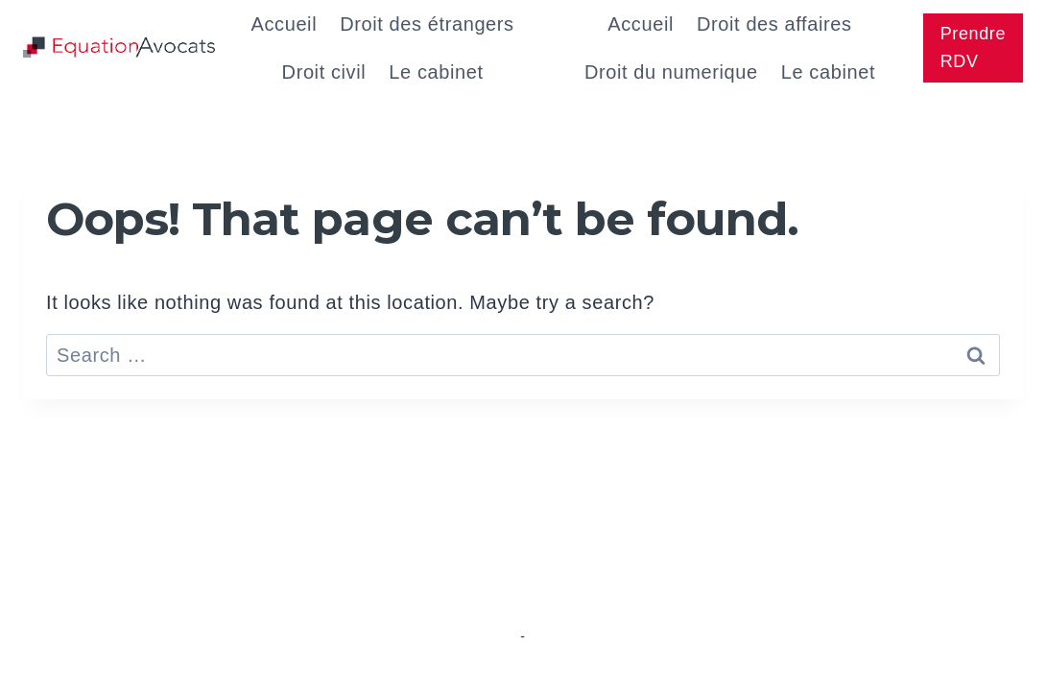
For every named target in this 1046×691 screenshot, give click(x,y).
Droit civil (324, 72)
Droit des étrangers (426, 24)
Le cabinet (436, 72)
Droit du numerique (671, 72)
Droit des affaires (774, 24)
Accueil (284, 24)
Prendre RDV (973, 47)
